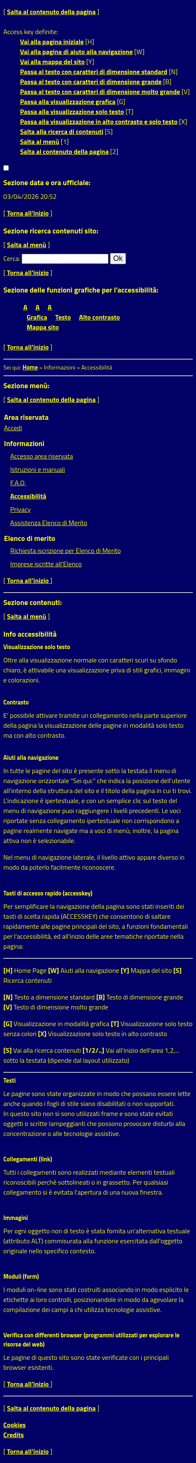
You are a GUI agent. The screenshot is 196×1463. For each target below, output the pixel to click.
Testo (63, 317)
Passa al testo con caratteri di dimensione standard (93, 72)
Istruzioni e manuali (37, 469)
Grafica (37, 317)
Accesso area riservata (41, 456)
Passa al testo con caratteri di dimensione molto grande (100, 92)
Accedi (13, 428)
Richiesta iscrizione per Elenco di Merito (65, 550)
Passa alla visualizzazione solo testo (72, 112)
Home (30, 367)
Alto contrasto (99, 317)
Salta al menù (39, 141)
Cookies (14, 1425)
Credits (13, 1435)
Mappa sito (43, 327)
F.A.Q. (18, 483)
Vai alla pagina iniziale (52, 42)
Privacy (20, 509)
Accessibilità (28, 496)
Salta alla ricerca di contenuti (61, 131)
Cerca (11, 258)
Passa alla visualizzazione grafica (68, 102)
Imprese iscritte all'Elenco (46, 564)
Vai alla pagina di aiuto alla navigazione (76, 52)
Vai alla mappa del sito (52, 62)
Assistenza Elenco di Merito (49, 523)
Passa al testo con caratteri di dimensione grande (91, 82)
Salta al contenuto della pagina (51, 12)
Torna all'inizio (28, 213)
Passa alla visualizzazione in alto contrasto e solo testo (99, 121)
